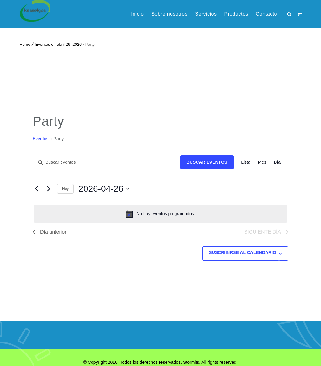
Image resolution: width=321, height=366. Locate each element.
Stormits (191, 362)
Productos (236, 14)
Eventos (41, 138)
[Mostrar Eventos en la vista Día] (277, 162)
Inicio (137, 14)
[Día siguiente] (48, 189)
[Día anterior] (36, 189)
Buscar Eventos (207, 162)
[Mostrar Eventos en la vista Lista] (245, 162)
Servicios (206, 14)
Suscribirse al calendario (242, 252)
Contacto (266, 14)
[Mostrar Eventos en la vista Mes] (262, 162)
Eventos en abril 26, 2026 (58, 44)
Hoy (65, 189)
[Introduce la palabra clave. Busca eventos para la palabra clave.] (106, 162)
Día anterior (49, 232)
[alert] (160, 214)
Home (24, 44)
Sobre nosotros (169, 14)
